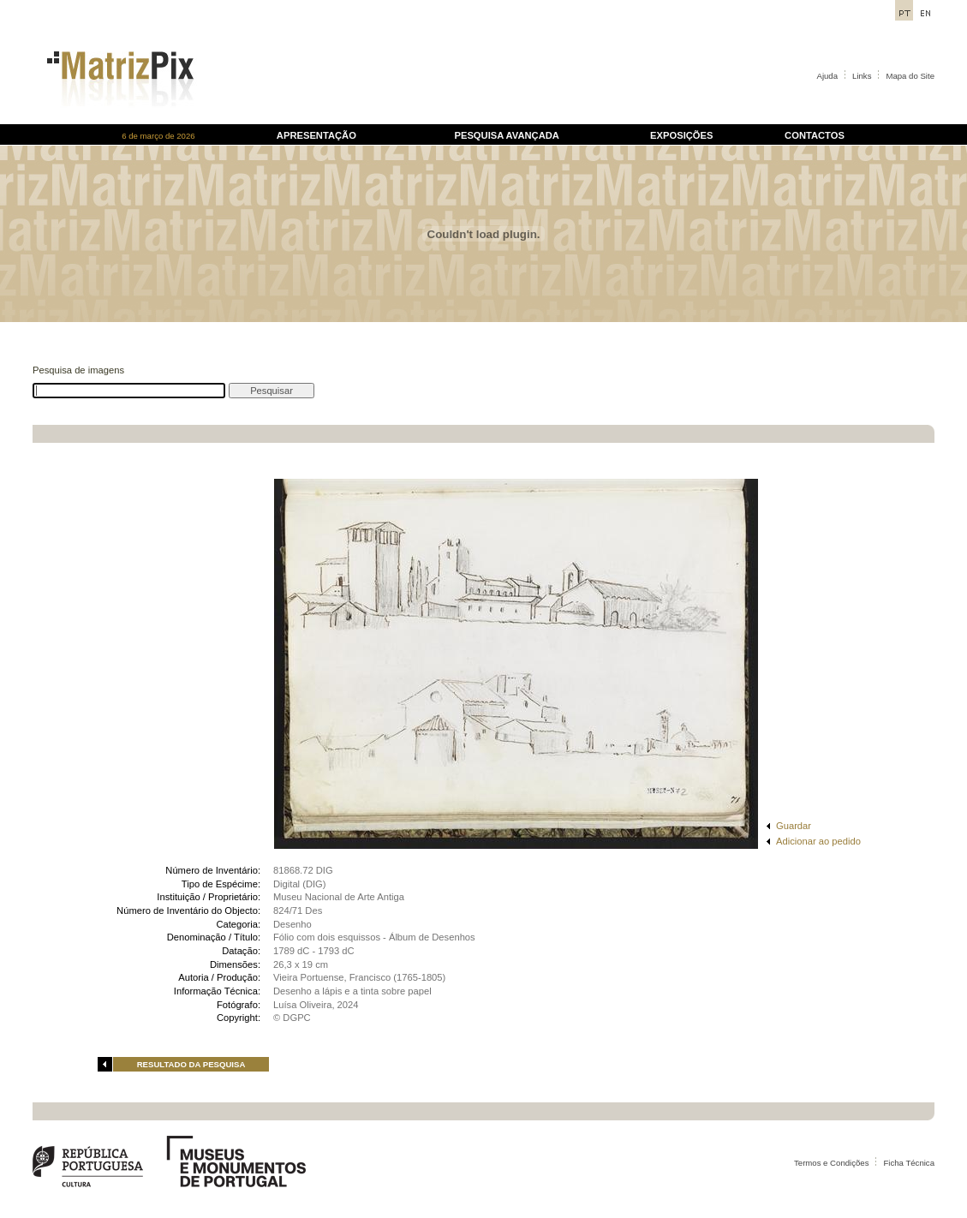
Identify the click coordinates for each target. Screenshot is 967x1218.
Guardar (793, 826)
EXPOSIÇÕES (681, 135)
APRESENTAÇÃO (316, 135)
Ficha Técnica (908, 1162)
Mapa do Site (910, 76)
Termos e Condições (831, 1162)
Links (861, 76)
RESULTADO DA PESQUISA (191, 1064)
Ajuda (828, 76)
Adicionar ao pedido (818, 841)
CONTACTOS (815, 135)
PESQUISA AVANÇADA (506, 135)
